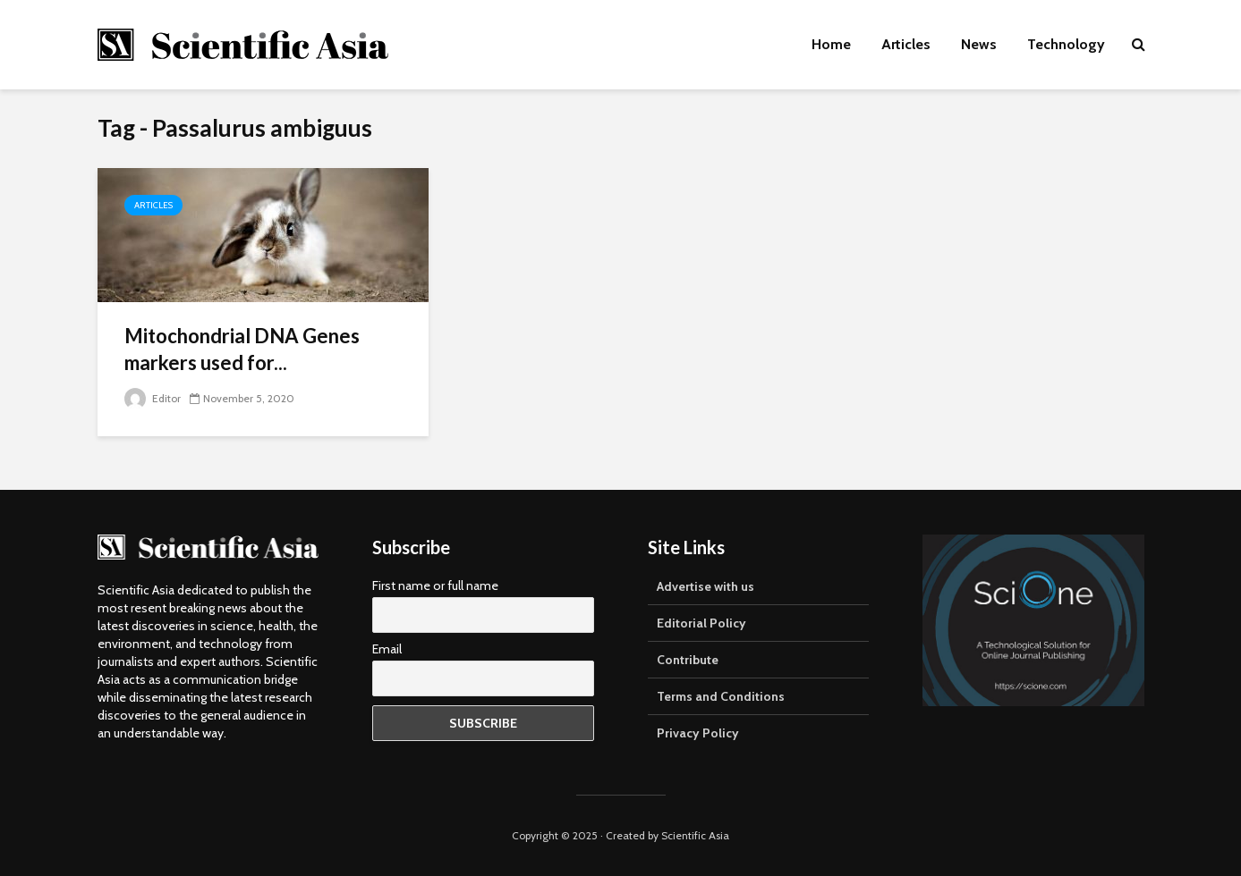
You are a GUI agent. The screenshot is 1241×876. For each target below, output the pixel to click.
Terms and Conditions (721, 696)
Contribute (687, 660)
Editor (152, 398)
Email (387, 649)
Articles (906, 44)
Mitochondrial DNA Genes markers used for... (242, 349)
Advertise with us (705, 586)
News (979, 44)
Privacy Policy (698, 733)
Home (831, 44)
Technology (1066, 44)
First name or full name (435, 585)
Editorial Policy (701, 623)
